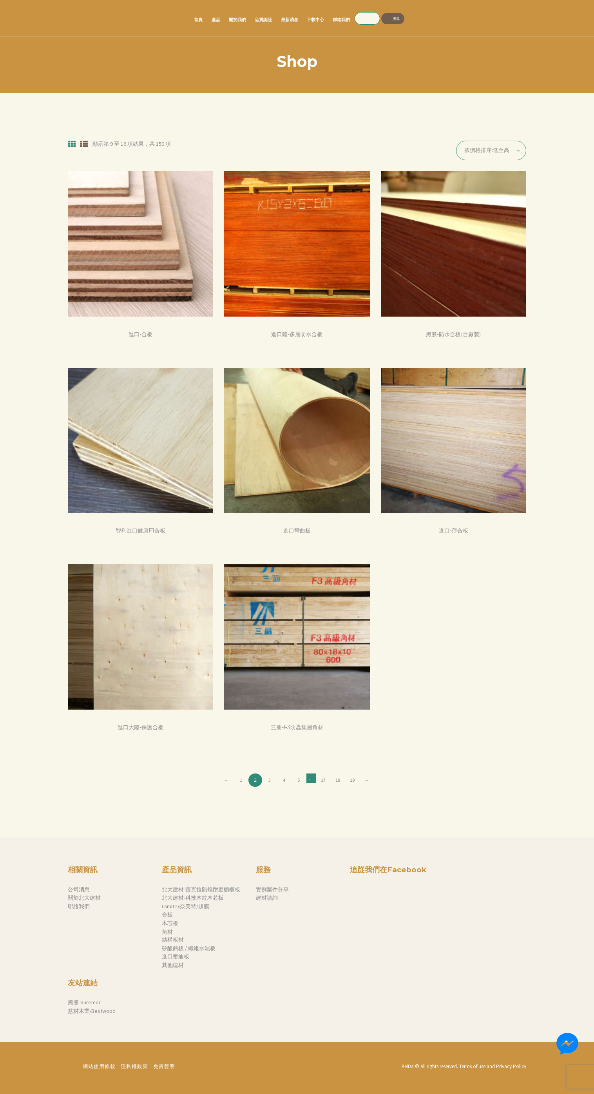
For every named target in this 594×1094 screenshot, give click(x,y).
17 (323, 780)
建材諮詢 (267, 897)
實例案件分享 (272, 889)
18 (337, 780)
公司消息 (79, 889)
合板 (167, 914)
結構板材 (173, 939)
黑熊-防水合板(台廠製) (453, 334)
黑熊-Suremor (84, 1002)
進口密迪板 (175, 956)
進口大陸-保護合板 (140, 727)
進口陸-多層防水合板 (296, 334)
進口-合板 (140, 334)
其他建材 (173, 965)
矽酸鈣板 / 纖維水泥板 (189, 948)
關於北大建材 (84, 897)
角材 (167, 931)
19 (352, 780)
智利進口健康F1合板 (140, 530)
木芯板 (170, 923)
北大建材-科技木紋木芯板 (193, 897)
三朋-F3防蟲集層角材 (297, 727)
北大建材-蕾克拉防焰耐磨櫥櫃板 (201, 889)
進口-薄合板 (453, 530)
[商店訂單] (491, 150)
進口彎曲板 (297, 530)
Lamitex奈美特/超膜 (185, 906)
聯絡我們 (79, 906)
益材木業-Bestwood (92, 1010)
